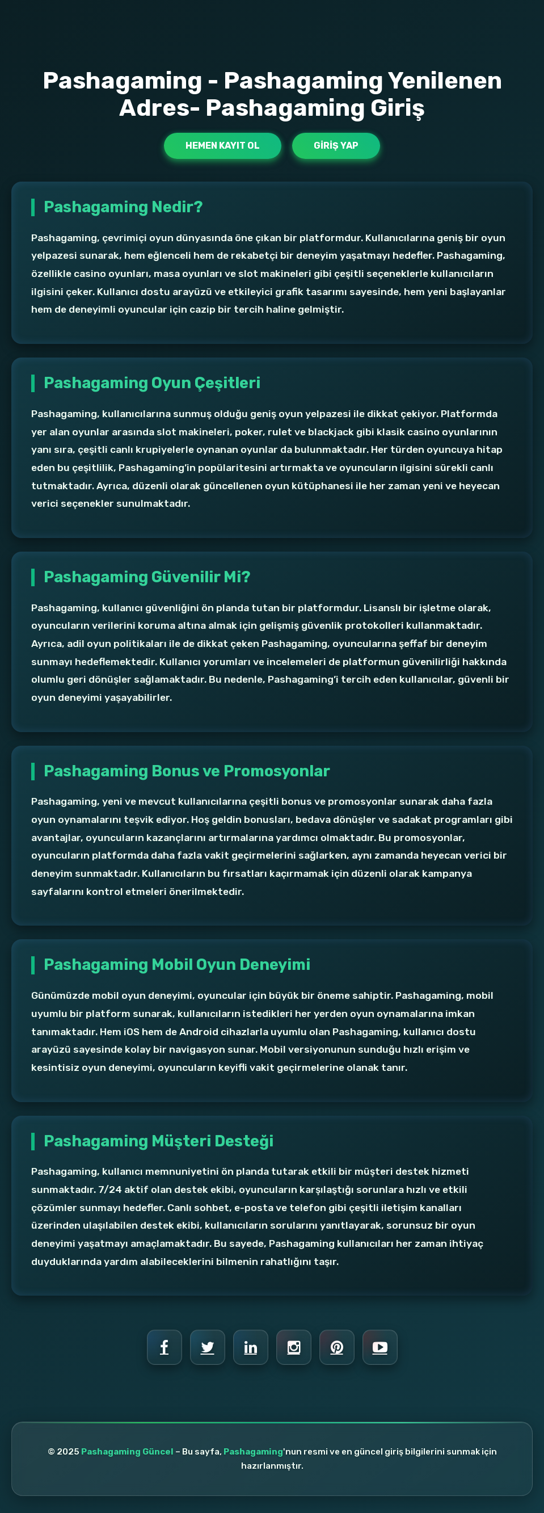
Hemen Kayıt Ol (222, 145)
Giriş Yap (336, 145)
